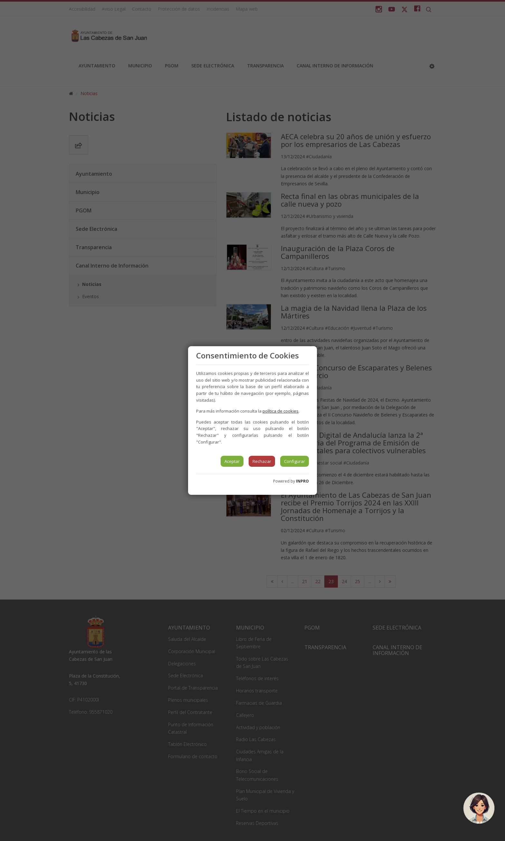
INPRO (302, 481)
